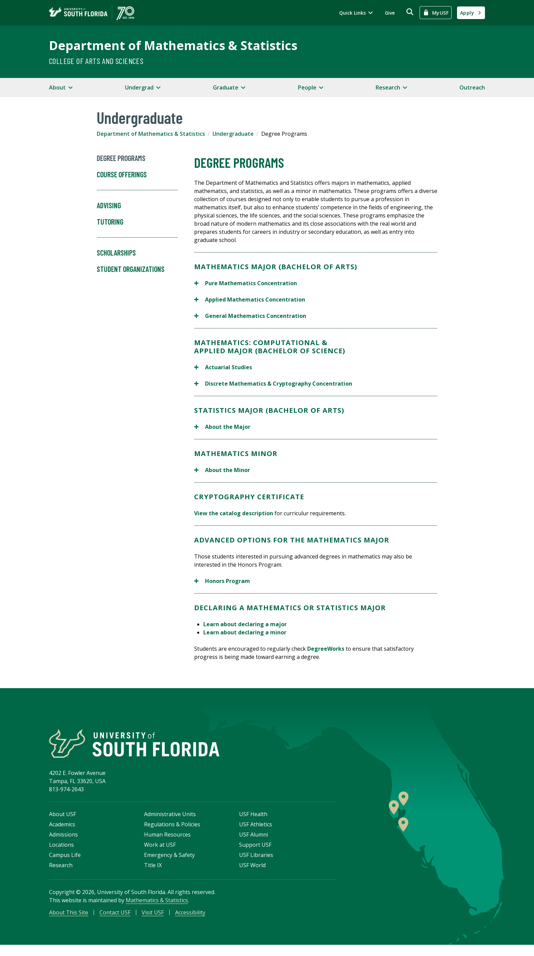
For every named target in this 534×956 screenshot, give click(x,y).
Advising (109, 205)
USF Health (253, 822)
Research (61, 873)
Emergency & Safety (169, 863)
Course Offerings (137, 180)
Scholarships (116, 253)
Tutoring (137, 228)
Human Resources (167, 842)
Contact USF (114, 920)
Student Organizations (130, 269)
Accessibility (190, 920)
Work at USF (160, 853)
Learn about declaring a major (245, 624)
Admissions (63, 842)
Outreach (472, 87)
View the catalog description (233, 513)
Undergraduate (233, 133)
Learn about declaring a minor (244, 632)
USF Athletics (255, 832)
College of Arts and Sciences (96, 61)
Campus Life (65, 863)
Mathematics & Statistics (157, 908)
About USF (62, 822)
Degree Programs (121, 158)
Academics (62, 832)
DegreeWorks (325, 648)
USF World (252, 873)
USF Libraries (256, 863)
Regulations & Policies (172, 832)
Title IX (153, 873)
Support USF (255, 853)
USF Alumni (253, 842)
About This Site (68, 920)
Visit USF (153, 920)
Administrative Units (170, 822)
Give (390, 13)
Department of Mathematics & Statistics (173, 45)
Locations (61, 853)
